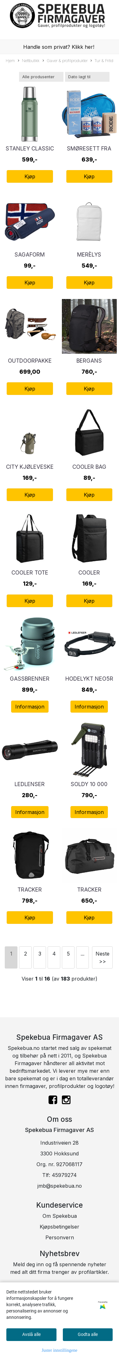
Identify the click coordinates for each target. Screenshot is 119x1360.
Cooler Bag (89, 467)
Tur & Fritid (101, 61)
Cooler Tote (29, 572)
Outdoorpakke (30, 361)
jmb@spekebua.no (59, 1186)
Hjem (10, 60)
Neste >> (102, 957)
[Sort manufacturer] (41, 77)
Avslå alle (31, 1334)
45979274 (64, 1175)
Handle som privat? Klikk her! (58, 47)
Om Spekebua (60, 1216)
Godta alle (88, 1334)
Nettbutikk (28, 61)
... (82, 953)
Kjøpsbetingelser (59, 1226)
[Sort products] (87, 77)
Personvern (59, 1237)
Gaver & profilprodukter (65, 61)
